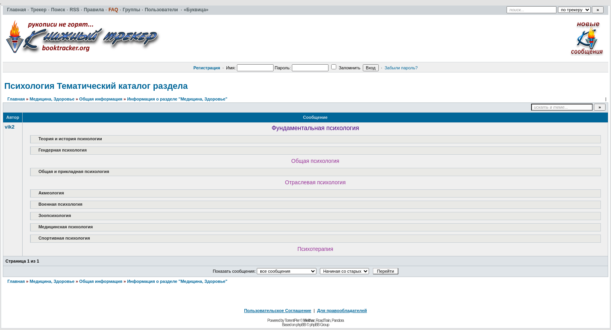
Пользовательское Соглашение (277, 310)
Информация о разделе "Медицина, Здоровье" (177, 99)
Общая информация (100, 99)
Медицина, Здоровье (52, 99)
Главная (16, 99)
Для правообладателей (342, 310)
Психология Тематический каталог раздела (96, 86)
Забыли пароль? (401, 67)
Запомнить (345, 67)
